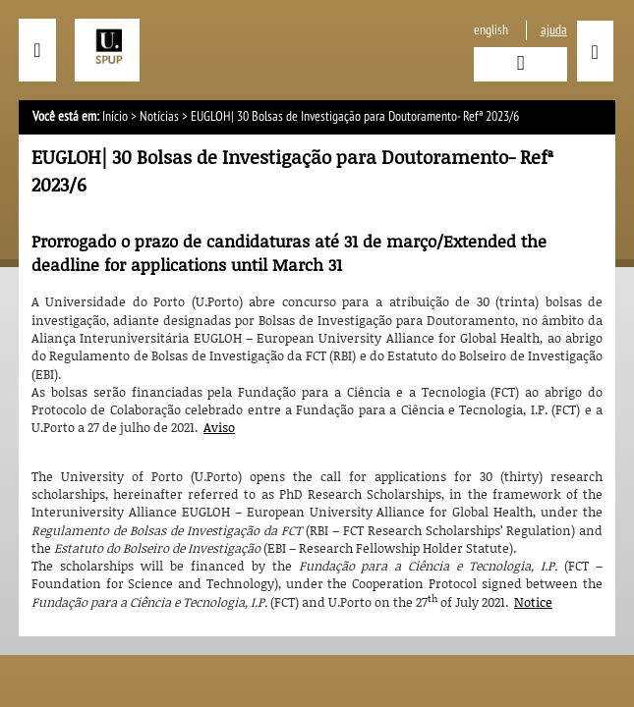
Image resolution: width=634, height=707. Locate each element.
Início (115, 116)
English (491, 30)
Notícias (159, 116)
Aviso (219, 427)
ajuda (554, 30)
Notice (533, 602)
